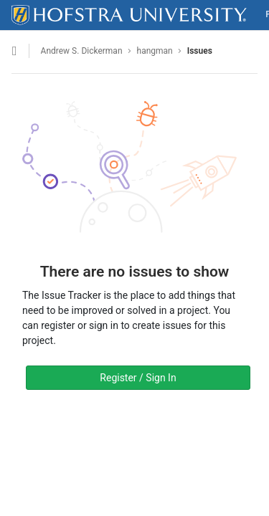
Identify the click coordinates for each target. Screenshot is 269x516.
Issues (199, 51)
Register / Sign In (138, 377)
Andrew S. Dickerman (82, 51)
